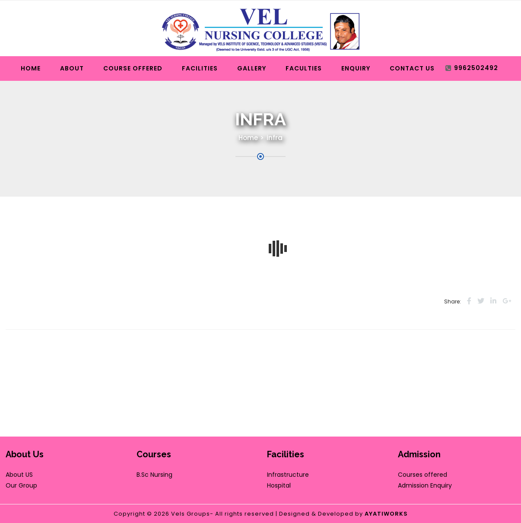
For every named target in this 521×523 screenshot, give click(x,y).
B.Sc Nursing (154, 474)
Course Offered (132, 68)
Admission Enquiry (425, 485)
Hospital (279, 485)
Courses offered (422, 474)
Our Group (21, 485)
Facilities (200, 68)
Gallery (251, 68)
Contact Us (412, 68)
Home (31, 68)
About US (19, 474)
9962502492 (476, 67)
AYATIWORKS (386, 514)
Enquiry (355, 68)
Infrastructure (288, 474)
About (72, 68)
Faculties (304, 68)
